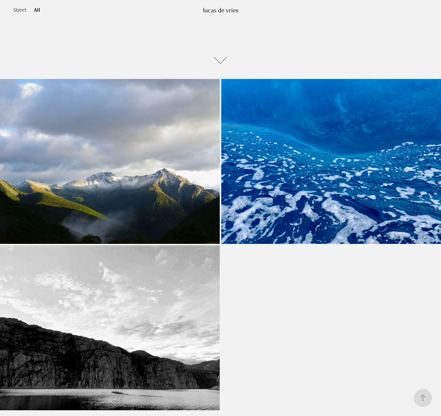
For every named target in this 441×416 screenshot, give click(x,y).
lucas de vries (220, 10)
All (37, 9)
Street (20, 9)
